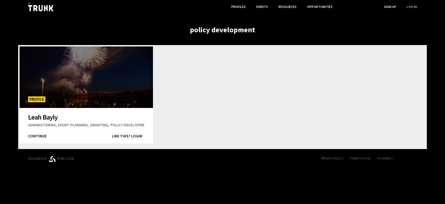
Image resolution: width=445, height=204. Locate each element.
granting (99, 125)
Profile (37, 99)
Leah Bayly (43, 117)
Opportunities (320, 7)
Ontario (110, 156)
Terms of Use (360, 158)
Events (262, 7)
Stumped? (385, 158)
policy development (130, 125)
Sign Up (390, 7)
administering (42, 125)
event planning (73, 125)
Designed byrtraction (51, 159)
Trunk (222, 158)
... (344, 7)
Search (367, 7)
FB (403, 159)
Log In (412, 7)
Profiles (238, 7)
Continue (37, 136)
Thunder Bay (152, 157)
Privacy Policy (332, 158)
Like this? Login (127, 136)
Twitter (414, 159)
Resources (287, 7)
